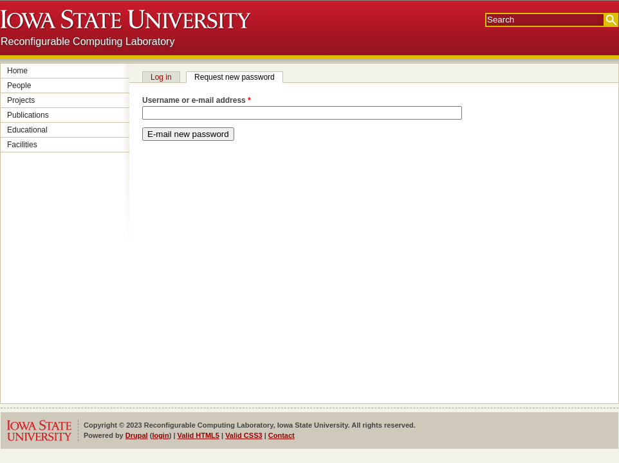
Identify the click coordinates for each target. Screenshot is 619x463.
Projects (21, 100)
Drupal (136, 435)
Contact (281, 435)
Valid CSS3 (243, 435)
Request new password (238, 77)
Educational (27, 129)
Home (17, 70)
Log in (161, 77)
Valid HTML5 (198, 435)
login (160, 435)
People (19, 85)
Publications (28, 115)
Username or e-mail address (196, 100)
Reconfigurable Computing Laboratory (87, 41)
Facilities (22, 144)
